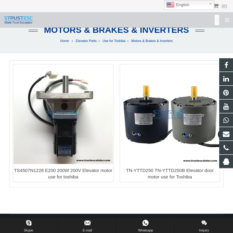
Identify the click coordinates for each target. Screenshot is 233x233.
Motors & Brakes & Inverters (116, 30)
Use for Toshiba (114, 41)
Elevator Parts (86, 41)
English (177, 5)
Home (64, 41)
